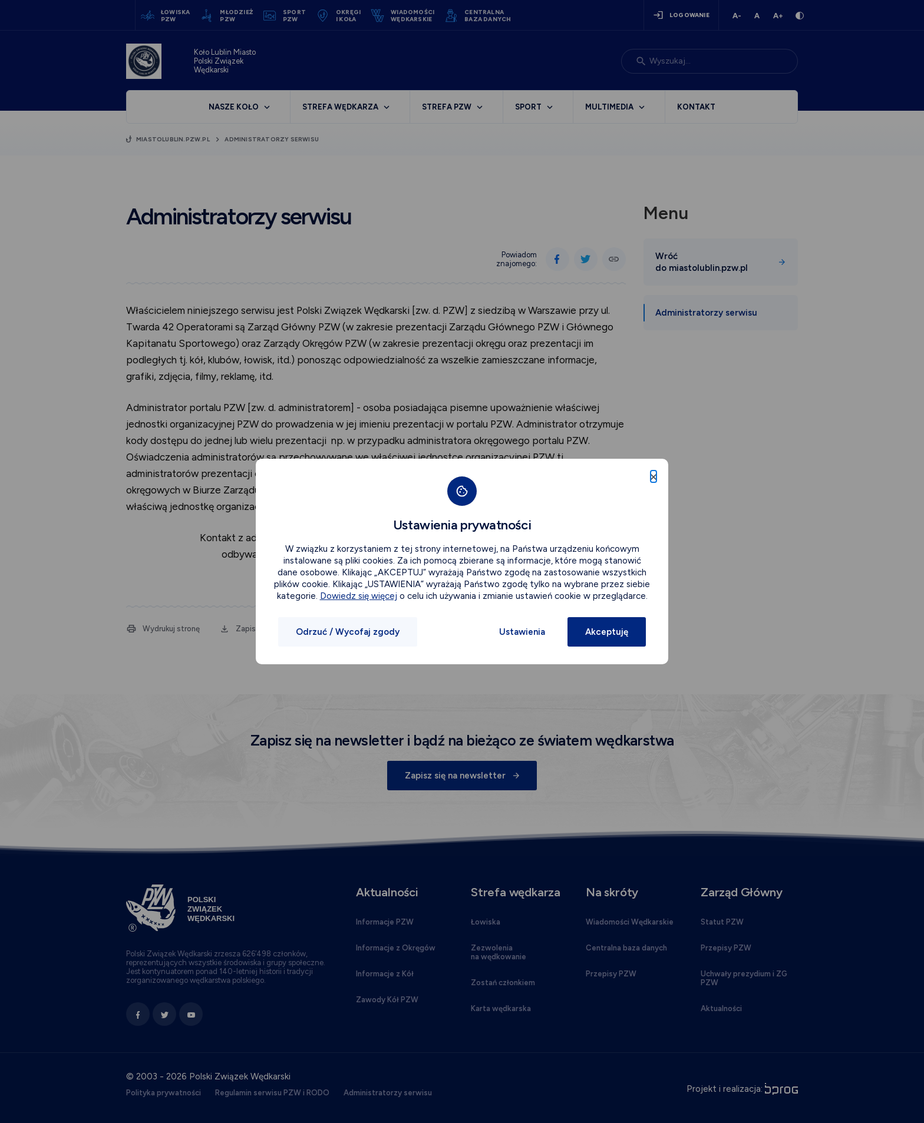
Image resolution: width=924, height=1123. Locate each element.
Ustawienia (522, 632)
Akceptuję (606, 632)
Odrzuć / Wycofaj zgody (348, 632)
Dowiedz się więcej (358, 596)
